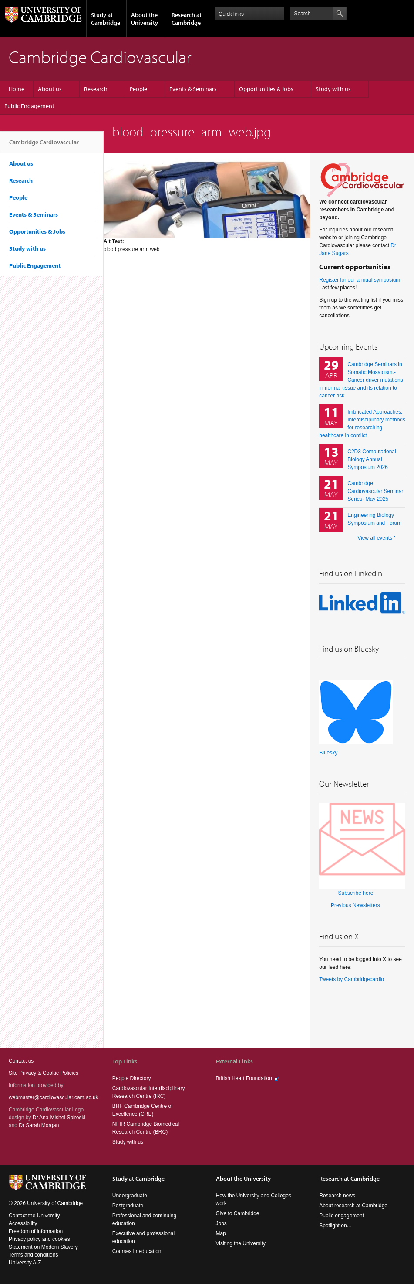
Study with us (333, 89)
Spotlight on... (335, 1226)
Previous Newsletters (355, 905)
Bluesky (328, 753)
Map (221, 1233)
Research (96, 89)
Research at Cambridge (187, 19)
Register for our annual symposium (359, 280)
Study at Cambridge (105, 19)
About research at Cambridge (353, 1205)
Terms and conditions (33, 1255)
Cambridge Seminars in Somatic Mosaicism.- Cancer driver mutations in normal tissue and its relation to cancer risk (361, 380)
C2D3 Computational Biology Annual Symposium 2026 (371, 459)
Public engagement (341, 1216)
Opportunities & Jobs (266, 89)
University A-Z (25, 1263)
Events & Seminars (193, 89)
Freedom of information (36, 1231)
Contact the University (34, 1216)
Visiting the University (241, 1243)
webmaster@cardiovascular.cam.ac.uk (53, 1097)
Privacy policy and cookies (39, 1239)
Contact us (21, 1061)
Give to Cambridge (237, 1213)
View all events (374, 538)
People (138, 89)
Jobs (221, 1223)
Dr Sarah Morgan (39, 1125)
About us (50, 89)
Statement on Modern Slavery (43, 1247)
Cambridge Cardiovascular (44, 145)
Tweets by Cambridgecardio (351, 979)
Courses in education (137, 1251)
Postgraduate (127, 1205)
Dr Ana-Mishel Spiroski (59, 1117)
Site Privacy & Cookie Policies (43, 1073)
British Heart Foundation (244, 1078)
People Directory (131, 1078)
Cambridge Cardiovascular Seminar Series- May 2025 (375, 491)
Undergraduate (129, 1195)
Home (16, 89)
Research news (337, 1195)
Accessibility (23, 1223)
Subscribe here (356, 893)
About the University (144, 19)
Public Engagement (29, 106)
